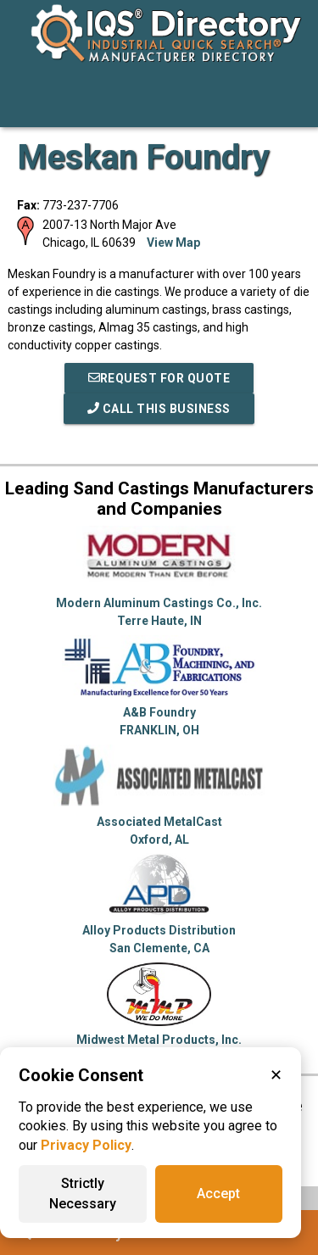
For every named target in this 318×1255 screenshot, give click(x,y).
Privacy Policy (86, 1145)
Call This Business (159, 409)
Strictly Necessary (82, 1193)
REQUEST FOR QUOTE (159, 378)
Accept (218, 1193)
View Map (173, 242)
